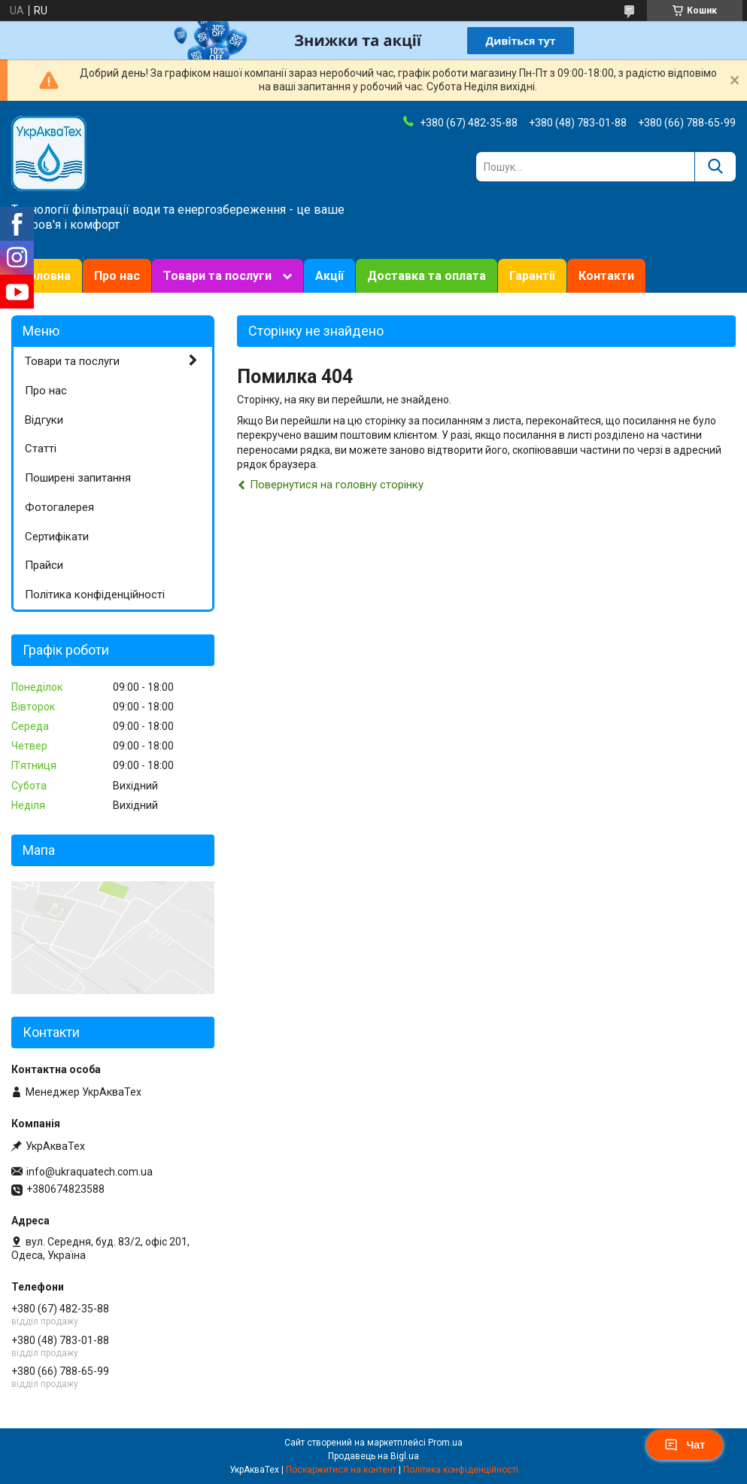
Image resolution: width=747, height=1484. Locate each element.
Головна (47, 276)
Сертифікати (57, 536)
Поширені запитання (78, 478)
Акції (329, 276)
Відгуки (44, 420)
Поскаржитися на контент (341, 1469)
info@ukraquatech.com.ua (89, 1172)
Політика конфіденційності (95, 594)
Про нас (117, 276)
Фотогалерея (59, 507)
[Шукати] (715, 166)
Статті (40, 448)
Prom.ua (445, 1442)
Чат (684, 1445)
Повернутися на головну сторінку (337, 484)
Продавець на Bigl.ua (373, 1456)
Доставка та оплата (426, 276)
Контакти (606, 276)
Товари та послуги (217, 276)
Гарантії (532, 276)
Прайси (44, 565)
